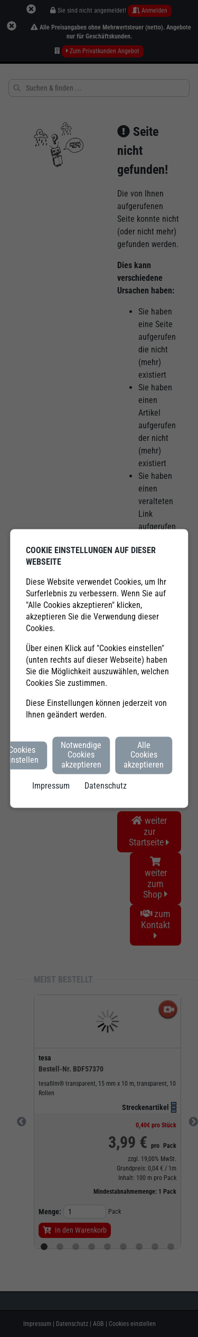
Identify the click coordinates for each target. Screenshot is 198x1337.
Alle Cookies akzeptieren (144, 755)
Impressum (51, 786)
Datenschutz (105, 786)
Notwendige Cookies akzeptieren (81, 755)
